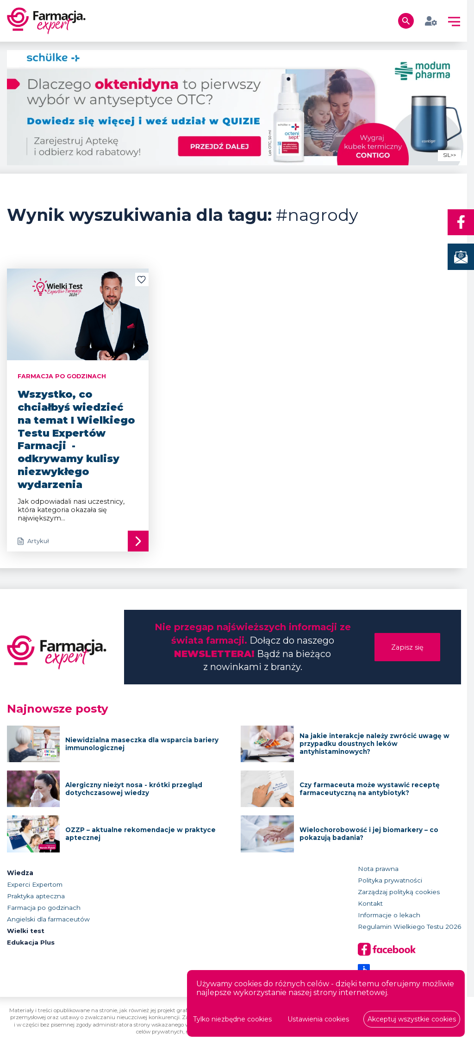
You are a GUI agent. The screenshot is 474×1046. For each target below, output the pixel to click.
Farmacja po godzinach (44, 907)
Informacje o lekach (389, 915)
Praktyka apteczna (36, 896)
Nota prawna (378, 868)
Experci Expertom (34, 884)
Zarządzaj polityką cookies (399, 892)
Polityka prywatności (390, 880)
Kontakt (370, 903)
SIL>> (449, 155)
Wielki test (26, 930)
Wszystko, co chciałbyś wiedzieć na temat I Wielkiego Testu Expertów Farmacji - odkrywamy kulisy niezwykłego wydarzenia (76, 439)
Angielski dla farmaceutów (48, 919)
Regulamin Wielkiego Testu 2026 (409, 926)
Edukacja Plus (31, 942)
